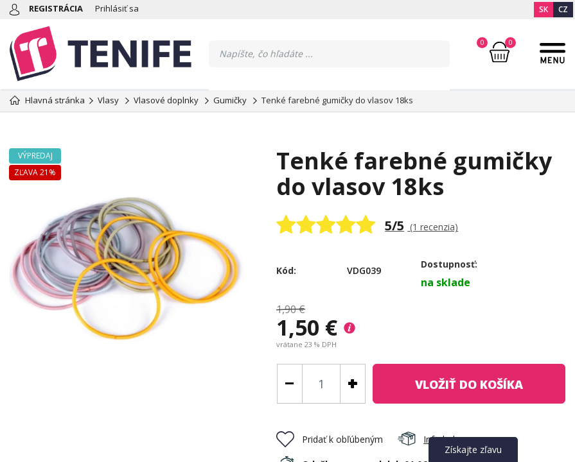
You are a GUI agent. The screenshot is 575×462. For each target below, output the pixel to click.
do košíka (469, 384)
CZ (563, 9)
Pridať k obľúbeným (329, 439)
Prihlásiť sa (117, 8)
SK (543, 9)
